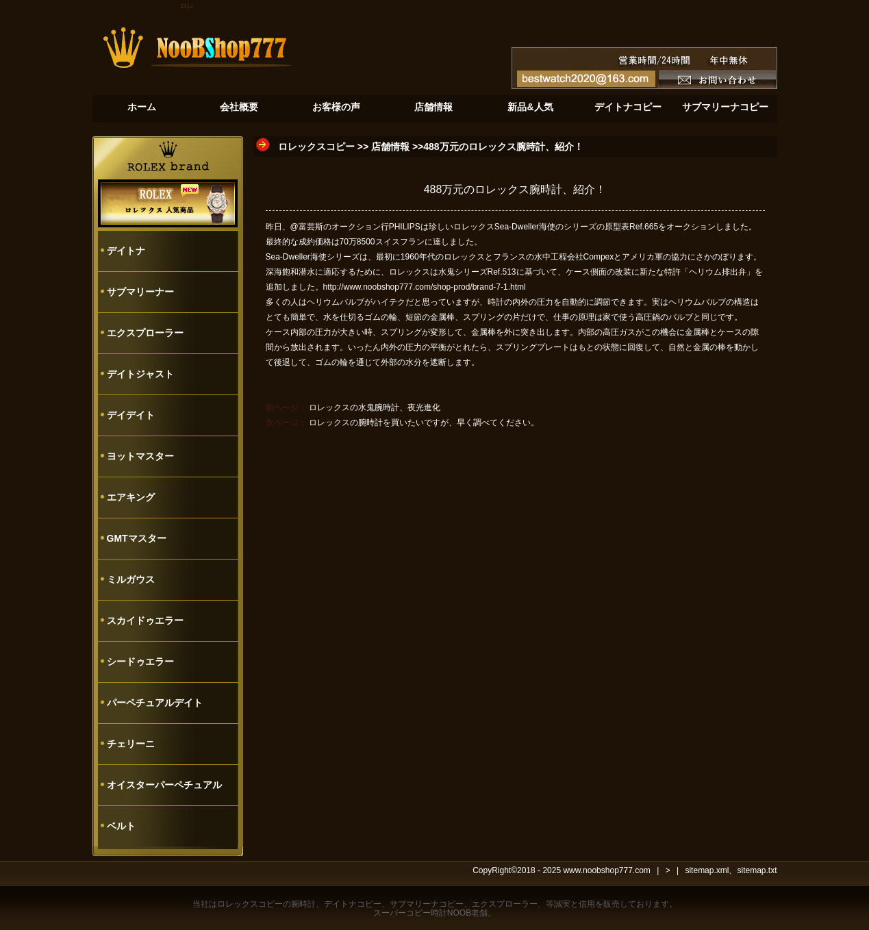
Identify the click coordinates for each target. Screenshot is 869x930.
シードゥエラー (140, 661)
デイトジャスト (140, 373)
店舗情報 (390, 146)
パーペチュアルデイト (155, 702)
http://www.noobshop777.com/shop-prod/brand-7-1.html (424, 287)
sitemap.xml (707, 870)
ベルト (121, 825)
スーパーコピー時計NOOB (422, 913)
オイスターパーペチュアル (164, 784)
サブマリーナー (140, 291)
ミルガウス (131, 579)
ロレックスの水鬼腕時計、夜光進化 (374, 407)
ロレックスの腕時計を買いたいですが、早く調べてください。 (424, 422)
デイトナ (126, 250)
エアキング (131, 497)
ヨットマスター (140, 456)
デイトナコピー (352, 904)
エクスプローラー (145, 332)
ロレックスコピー (316, 146)
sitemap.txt (757, 870)
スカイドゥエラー (145, 620)
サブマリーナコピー (427, 904)
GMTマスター (136, 538)
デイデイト (131, 415)
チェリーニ (131, 743)
